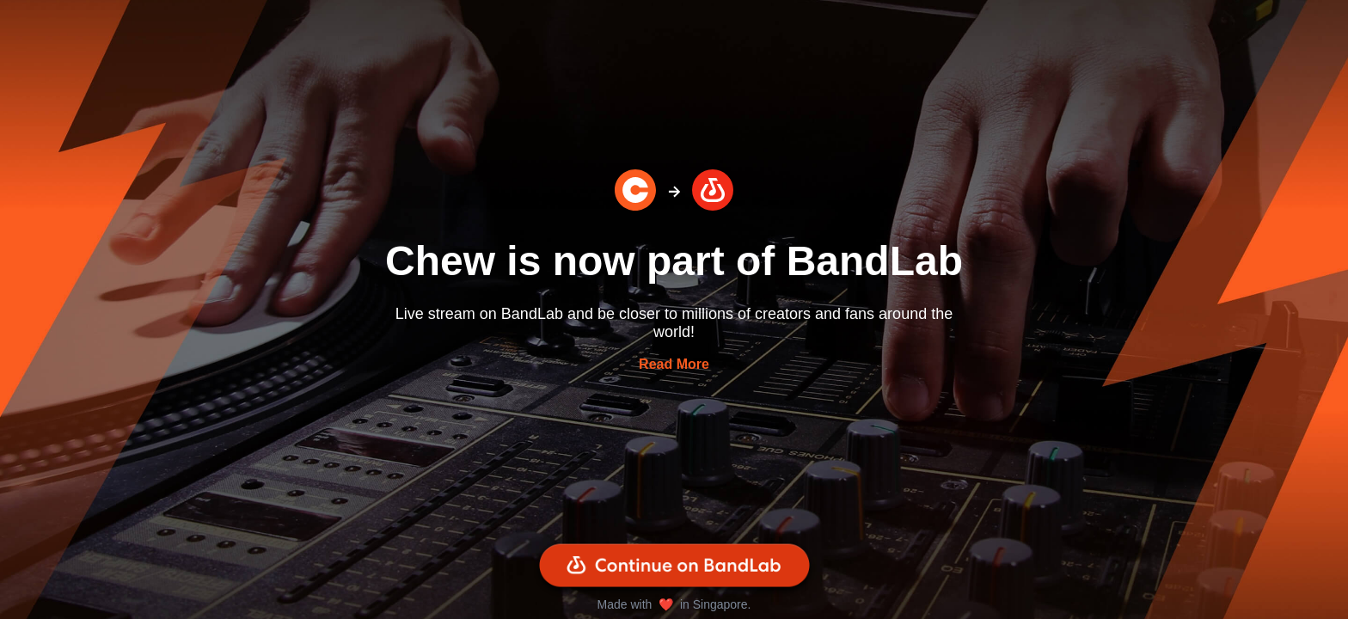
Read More (674, 364)
